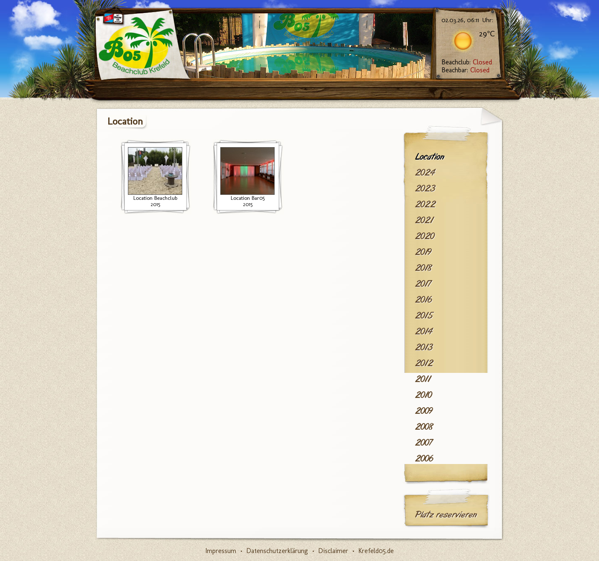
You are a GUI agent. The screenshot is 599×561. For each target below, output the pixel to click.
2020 (424, 236)
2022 (425, 204)
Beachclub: (466, 62)
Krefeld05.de (376, 551)
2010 (423, 395)
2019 (423, 252)
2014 (423, 331)
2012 (424, 363)
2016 (423, 299)
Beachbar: (465, 70)
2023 (425, 188)
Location (429, 156)
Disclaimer (333, 551)
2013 (424, 347)
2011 (423, 379)
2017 (423, 283)
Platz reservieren (446, 514)
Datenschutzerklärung (277, 551)
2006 (424, 458)
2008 (424, 426)
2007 (423, 442)
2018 (423, 268)
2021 (424, 220)
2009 (424, 410)
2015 (424, 315)
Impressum (220, 551)
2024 (425, 172)
